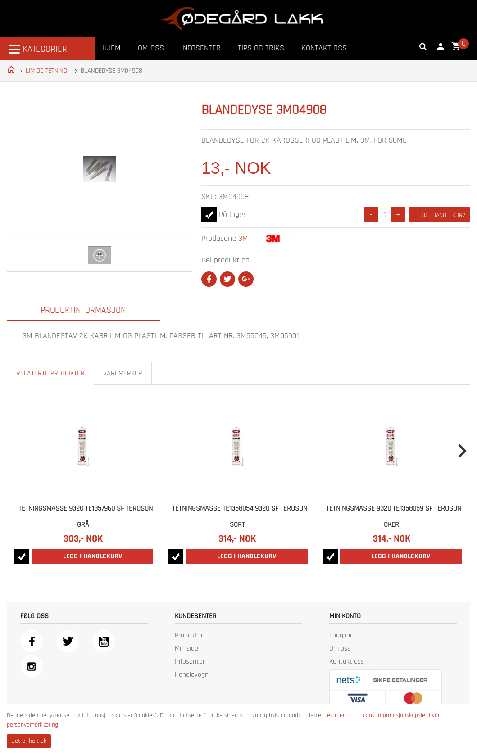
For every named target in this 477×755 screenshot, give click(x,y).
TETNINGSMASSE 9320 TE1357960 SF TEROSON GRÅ (85, 516)
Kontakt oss (324, 48)
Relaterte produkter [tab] (50, 373)
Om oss (151, 48)
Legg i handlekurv (439, 215)
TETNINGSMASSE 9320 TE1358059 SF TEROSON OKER (393, 516)
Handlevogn (192, 674)
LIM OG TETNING (46, 71)
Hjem (111, 48)
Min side (186, 648)
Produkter (189, 635)
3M (243, 238)
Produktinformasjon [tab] (83, 310)
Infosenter (201, 48)
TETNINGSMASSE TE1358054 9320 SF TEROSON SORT (239, 516)
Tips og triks (261, 48)
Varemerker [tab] (122, 373)
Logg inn (341, 635)
